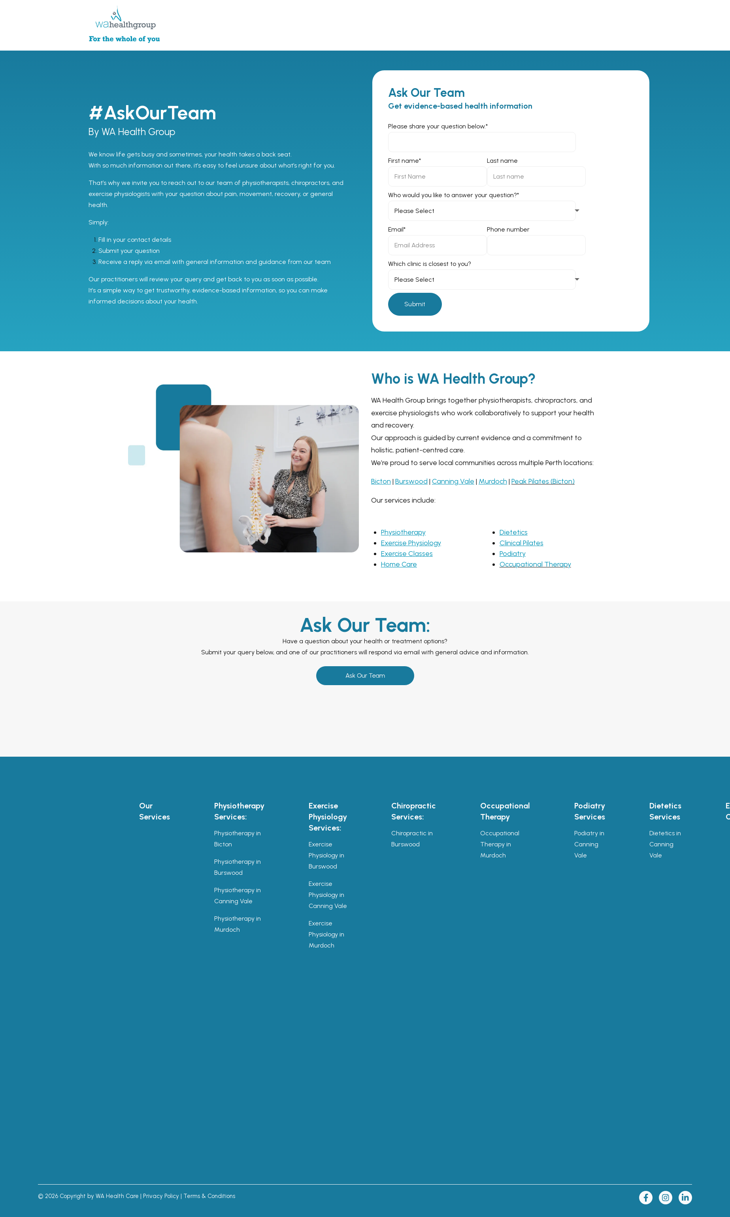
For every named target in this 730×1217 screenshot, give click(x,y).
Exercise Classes (407, 553)
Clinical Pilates (521, 543)
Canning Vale (453, 481)
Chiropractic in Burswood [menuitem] (412, 838)
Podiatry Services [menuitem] (589, 811)
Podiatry (513, 553)
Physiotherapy (403, 532)
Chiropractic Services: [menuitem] (413, 811)
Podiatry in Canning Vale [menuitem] (589, 844)
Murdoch (493, 481)
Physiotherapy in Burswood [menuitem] (237, 867)
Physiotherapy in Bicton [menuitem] (237, 838)
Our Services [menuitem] (154, 811)
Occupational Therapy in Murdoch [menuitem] (499, 844)
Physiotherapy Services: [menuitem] (239, 811)
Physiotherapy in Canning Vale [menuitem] (237, 895)
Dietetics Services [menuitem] (665, 811)
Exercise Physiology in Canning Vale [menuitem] (328, 895)
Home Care (399, 564)
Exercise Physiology (411, 543)
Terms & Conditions (209, 1196)
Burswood (411, 481)
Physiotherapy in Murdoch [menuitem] (237, 924)
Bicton (381, 481)
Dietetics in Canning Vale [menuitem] (665, 844)
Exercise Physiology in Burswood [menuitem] (326, 855)
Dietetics (514, 532)
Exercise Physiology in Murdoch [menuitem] (326, 934)
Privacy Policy (161, 1196)
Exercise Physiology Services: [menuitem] (328, 817)
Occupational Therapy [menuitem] (505, 811)
